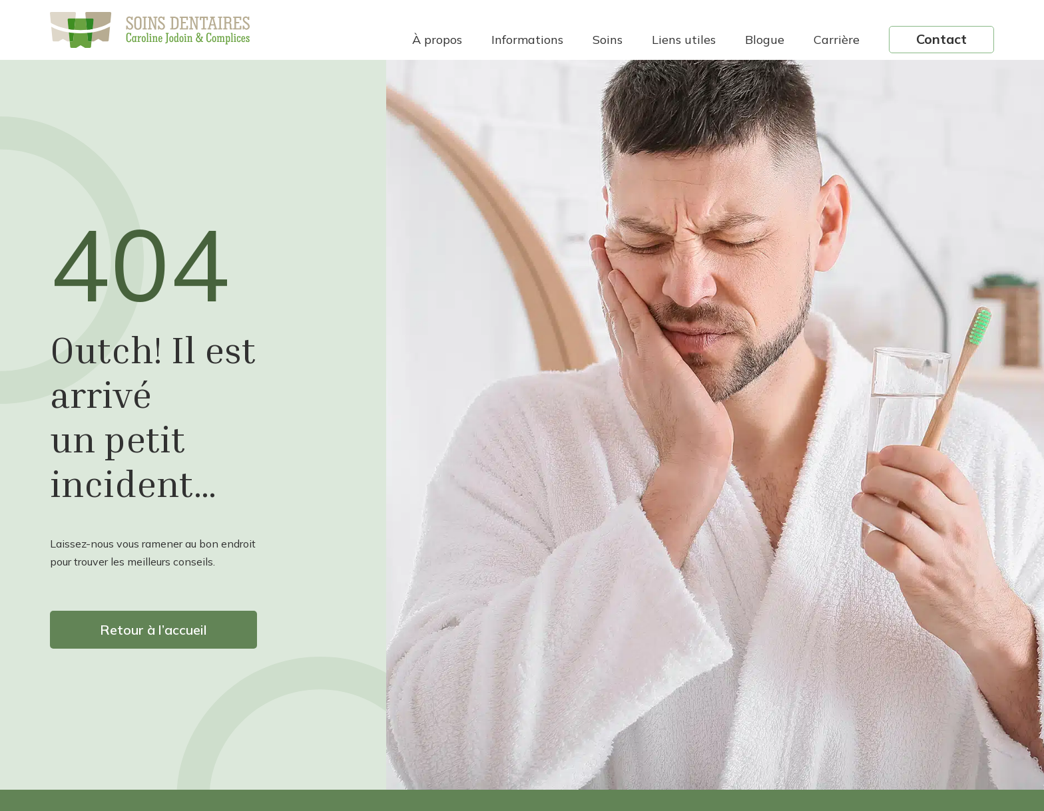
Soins (608, 39)
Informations (527, 39)
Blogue (764, 39)
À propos (437, 39)
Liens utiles (684, 39)
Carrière (837, 39)
